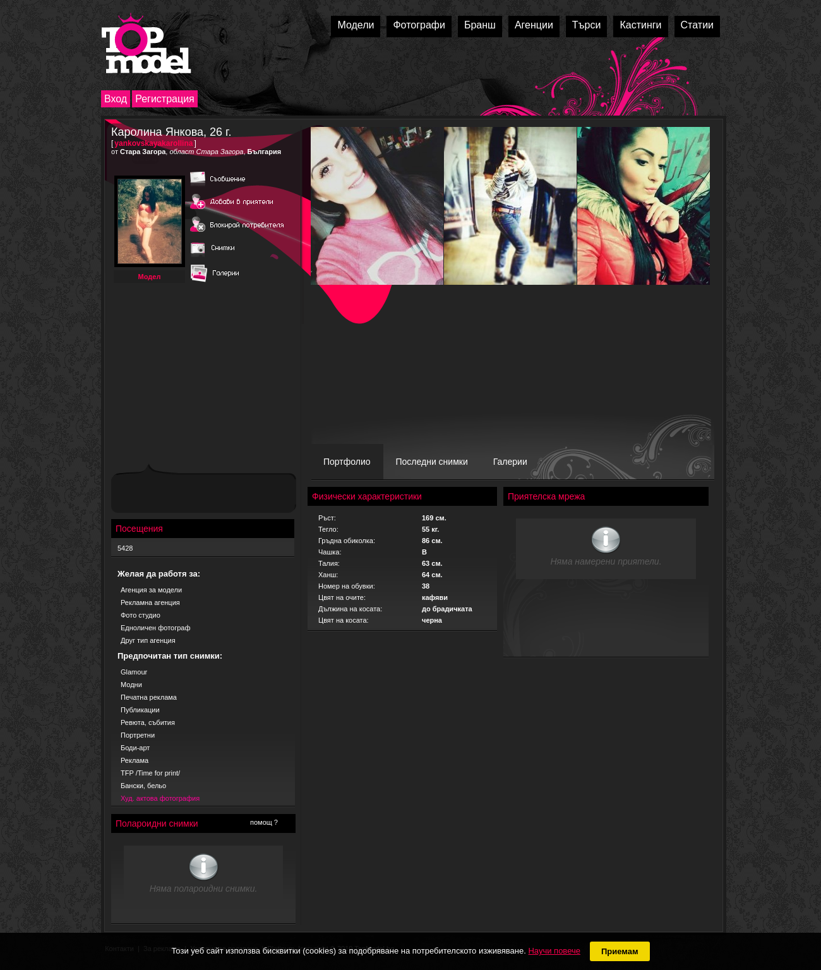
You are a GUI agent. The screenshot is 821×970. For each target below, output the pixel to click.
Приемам (619, 951)
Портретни (138, 735)
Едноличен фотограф (156, 628)
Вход (115, 98)
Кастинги (640, 25)
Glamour (134, 672)
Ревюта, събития (148, 722)
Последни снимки (432, 462)
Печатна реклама (149, 697)
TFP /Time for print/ (150, 773)
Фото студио (140, 615)
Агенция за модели (151, 590)
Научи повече (554, 950)
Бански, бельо (143, 785)
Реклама (134, 760)
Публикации (140, 710)
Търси (586, 25)
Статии (697, 25)
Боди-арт (135, 747)
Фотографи (419, 25)
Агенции (534, 25)
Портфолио (347, 462)
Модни (131, 684)
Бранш (480, 25)
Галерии (510, 462)
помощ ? (264, 822)
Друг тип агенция (148, 640)
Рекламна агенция (150, 602)
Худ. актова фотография (160, 798)
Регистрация (165, 98)
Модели (355, 25)
